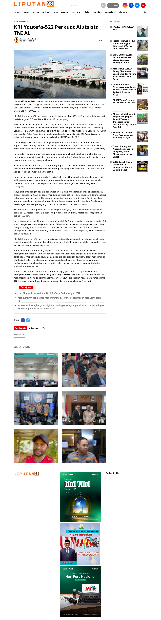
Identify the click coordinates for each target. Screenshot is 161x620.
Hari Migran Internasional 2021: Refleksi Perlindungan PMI (49, 293)
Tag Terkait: (20, 328)
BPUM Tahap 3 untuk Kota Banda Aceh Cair (124, 101)
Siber (118, 473)
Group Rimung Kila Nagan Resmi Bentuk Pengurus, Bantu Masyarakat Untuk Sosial (123, 151)
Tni (29, 21)
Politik (86, 12)
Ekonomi (123, 12)
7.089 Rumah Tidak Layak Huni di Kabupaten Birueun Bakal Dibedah (122, 166)
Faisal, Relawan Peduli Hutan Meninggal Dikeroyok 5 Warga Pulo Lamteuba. (124, 44)
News (26, 12)
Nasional (46, 12)
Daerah (35, 12)
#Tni (43, 328)
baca (99, 40)
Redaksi (110, 473)
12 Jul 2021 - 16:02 (26, 41)
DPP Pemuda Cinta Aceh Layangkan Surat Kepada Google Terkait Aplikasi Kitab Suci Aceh (124, 89)
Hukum (64, 12)
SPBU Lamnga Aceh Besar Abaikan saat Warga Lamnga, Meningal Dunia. (122, 58)
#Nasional (33, 328)
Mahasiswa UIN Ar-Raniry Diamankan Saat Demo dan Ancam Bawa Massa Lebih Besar (124, 74)
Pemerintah (110, 12)
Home (18, 12)
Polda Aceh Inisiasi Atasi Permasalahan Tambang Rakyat (123, 135)
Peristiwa (75, 12)
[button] (144, 11)
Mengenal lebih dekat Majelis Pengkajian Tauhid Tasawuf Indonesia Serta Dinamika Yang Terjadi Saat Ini (124, 121)
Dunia (55, 12)
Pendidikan (97, 12)
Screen (113, 5)
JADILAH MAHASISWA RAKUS (123, 28)
